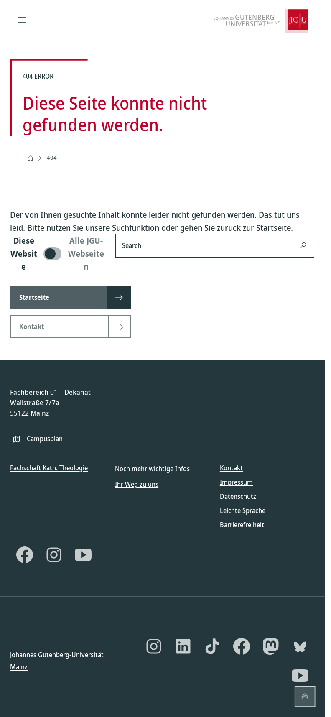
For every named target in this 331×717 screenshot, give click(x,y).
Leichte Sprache (242, 510)
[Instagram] (54, 554)
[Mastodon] (270, 646)
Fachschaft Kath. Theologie (49, 467)
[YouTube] (83, 554)
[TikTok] (212, 646)
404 (52, 157)
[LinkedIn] (183, 646)
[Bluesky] (300, 646)
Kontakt (231, 467)
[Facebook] (24, 554)
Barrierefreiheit (242, 524)
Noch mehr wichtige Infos (152, 468)
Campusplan (45, 438)
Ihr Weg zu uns (136, 483)
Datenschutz (238, 496)
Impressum (236, 482)
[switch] (57, 253)
